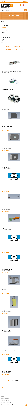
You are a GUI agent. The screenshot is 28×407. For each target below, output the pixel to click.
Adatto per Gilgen (7, 49)
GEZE (3, 43)
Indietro (3, 21)
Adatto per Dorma (7, 46)
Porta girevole (4, 30)
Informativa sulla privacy (5, 400)
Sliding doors (4, 27)
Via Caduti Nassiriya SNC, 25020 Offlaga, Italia (11, 387)
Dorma (3, 40)
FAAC (3, 42)
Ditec (3, 39)
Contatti (17, 5)
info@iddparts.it (5, 391)
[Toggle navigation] (2, 10)
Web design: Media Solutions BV (7, 404)
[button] (20, 6)
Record (15, 49)
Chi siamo (3, 396)
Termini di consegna (5, 398)
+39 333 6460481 (5, 389)
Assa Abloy (10, 52)
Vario (3, 33)
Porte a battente (5, 29)
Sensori (3, 32)
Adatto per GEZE (17, 46)
